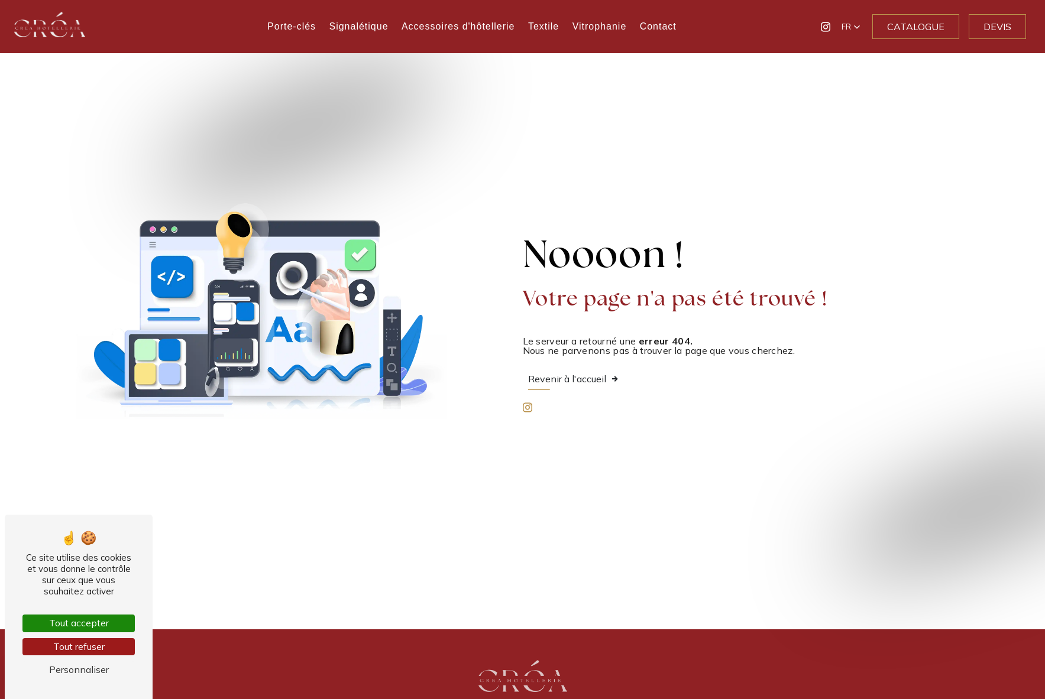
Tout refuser (79, 646)
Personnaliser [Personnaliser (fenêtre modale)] (79, 669)
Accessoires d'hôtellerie (458, 26)
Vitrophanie (599, 26)
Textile (543, 26)
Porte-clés (291, 26)
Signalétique (358, 26)
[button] (851, 26)
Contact (658, 26)
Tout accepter (79, 623)
